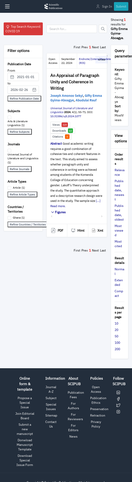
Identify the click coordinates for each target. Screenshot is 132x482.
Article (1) (19, 187)
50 (116, 336)
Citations (61, 136)
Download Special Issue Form (24, 460)
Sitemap (51, 415)
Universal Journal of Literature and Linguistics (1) (23, 158)
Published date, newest (119, 190)
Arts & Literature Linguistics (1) (18, 123)
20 (116, 330)
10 (116, 323)
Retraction (97, 415)
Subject (51, 398)
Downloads (62, 130)
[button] (51, 216)
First (77, 47)
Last (103, 47)
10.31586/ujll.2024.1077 (65, 116)
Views (60, 124)
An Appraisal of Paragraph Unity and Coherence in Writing (74, 82)
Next (95, 47)
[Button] (103, 29)
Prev (84, 47)
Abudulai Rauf (86, 100)
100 (117, 343)
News (73, 436)
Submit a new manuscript (25, 429)
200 (117, 349)
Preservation (99, 409)
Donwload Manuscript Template (25, 444)
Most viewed (119, 230)
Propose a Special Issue (25, 402)
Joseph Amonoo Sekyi (66, 96)
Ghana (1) (19, 217)
